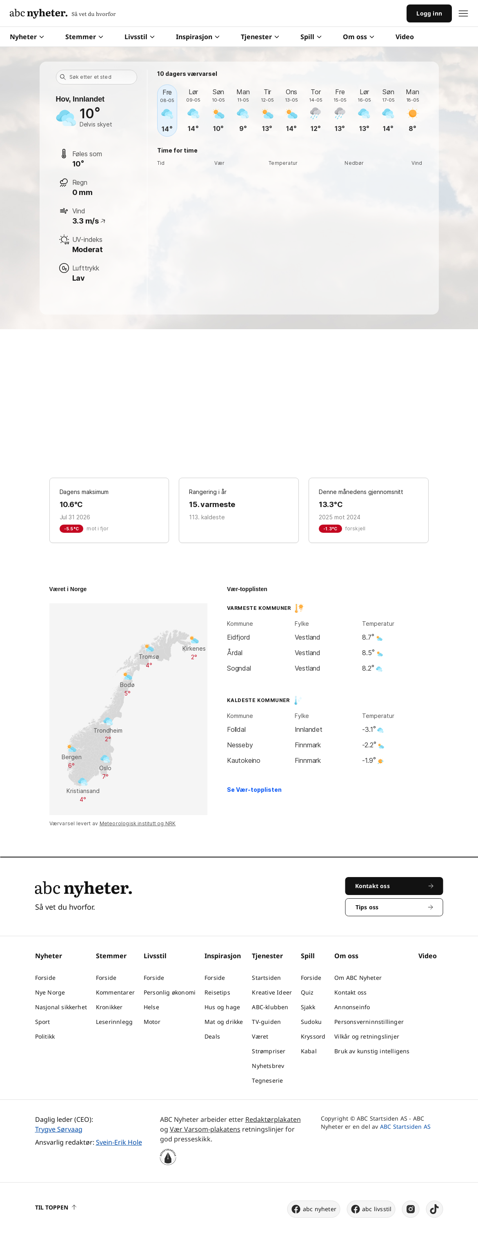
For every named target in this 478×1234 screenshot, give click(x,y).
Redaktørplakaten (273, 1119)
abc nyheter (313, 1209)
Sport (42, 1022)
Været (260, 1036)
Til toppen (56, 1207)
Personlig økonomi (170, 992)
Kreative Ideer (272, 992)
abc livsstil (370, 1209)
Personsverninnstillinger (369, 1022)
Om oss (358, 36)
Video (405, 36)
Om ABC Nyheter (358, 977)
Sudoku (311, 1022)
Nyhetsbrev (268, 1066)
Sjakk (308, 1007)
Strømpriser (268, 1051)
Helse (151, 1007)
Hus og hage (222, 1007)
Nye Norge (50, 992)
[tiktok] (434, 1209)
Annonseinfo (352, 1007)
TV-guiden (266, 1022)
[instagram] (411, 1209)
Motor (152, 1022)
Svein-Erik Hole (119, 1142)
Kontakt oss (350, 992)
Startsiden (266, 977)
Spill (311, 36)
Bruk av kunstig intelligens (371, 1051)
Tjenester (260, 36)
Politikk (45, 1036)
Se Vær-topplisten (254, 789)
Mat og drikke (224, 1022)
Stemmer (84, 36)
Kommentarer (115, 992)
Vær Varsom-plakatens (205, 1129)
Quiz (307, 992)
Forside (45, 977)
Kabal (309, 1051)
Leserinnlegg (114, 1022)
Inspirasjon (198, 36)
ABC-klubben (270, 1007)
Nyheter (27, 36)
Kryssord (313, 1036)
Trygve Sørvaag (58, 1129)
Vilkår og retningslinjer (366, 1036)
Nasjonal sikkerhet (61, 1007)
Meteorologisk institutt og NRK (138, 823)
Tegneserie (267, 1080)
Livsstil (140, 36)
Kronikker (109, 1007)
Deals (212, 1036)
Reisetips (217, 992)
